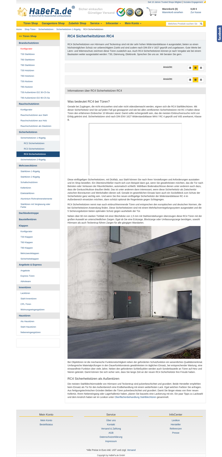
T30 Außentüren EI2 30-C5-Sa (35, 92)
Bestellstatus (46, 424)
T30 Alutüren (27, 81)
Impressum (111, 441)
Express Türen (28, 276)
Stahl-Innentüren (29, 298)
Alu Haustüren (27, 321)
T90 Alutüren (27, 87)
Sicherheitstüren (46, 29)
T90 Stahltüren (28, 65)
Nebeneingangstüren (31, 332)
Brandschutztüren (29, 43)
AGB (111, 432)
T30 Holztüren (27, 70)
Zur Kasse (196, 12)
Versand (131, 450)
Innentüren (25, 287)
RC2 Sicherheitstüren (34, 143)
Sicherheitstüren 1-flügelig (68, 29)
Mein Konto (46, 420)
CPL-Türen (26, 304)
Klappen (23, 225)
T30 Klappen (27, 237)
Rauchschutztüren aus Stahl (34, 115)
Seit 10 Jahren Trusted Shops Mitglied (165, 2)
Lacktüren (25, 293)
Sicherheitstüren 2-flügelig (33, 159)
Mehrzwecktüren (28, 165)
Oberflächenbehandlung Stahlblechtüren (135, 397)
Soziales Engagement (193, 2)
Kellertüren (26, 188)
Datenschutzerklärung (111, 437)
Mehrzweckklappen (30, 253)
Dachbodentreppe (29, 213)
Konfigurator (26, 48)
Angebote (25, 270)
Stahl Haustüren (28, 327)
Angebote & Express (30, 264)
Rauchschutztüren (29, 104)
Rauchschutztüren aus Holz (34, 120)
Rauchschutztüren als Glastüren (36, 126)
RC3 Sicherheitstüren (34, 149)
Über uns (111, 420)
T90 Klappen (27, 248)
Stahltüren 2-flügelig (30, 177)
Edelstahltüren (27, 193)
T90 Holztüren (27, 76)
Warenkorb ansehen (172, 12)
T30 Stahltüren (28, 54)
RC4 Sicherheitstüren (35, 154)
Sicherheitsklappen (30, 259)
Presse (175, 432)
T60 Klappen (27, 242)
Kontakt (111, 424)
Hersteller (176, 424)
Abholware (26, 281)
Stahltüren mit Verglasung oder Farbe (35, 205)
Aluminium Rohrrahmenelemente (36, 198)
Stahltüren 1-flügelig (30, 171)
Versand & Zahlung (111, 428)
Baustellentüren (28, 219)
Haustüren (24, 315)
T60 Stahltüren (28, 59)
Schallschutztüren (29, 182)
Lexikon (176, 420)
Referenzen (176, 428)
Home (19, 29)
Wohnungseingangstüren (33, 309)
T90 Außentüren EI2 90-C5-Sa (35, 98)
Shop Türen (30, 29)
